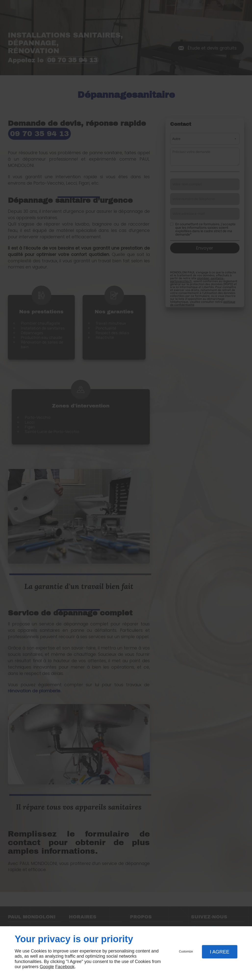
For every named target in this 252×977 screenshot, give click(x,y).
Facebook (65, 966)
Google (47, 966)
